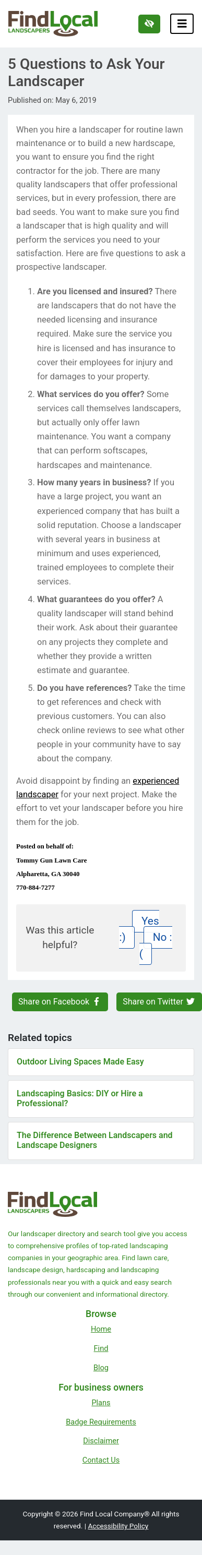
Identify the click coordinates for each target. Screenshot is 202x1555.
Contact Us (101, 1460)
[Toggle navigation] (182, 24)
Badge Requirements (101, 1422)
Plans (100, 1402)
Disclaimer (101, 1440)
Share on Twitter (159, 1002)
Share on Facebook (60, 1002)
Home (101, 1329)
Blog (101, 1367)
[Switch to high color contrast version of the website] (149, 24)
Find (101, 1348)
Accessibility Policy (118, 1526)
